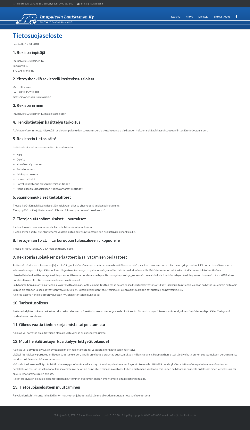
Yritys (189, 16)
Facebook (236, 18)
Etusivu (175, 16)
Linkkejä (203, 16)
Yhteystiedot (222, 16)
